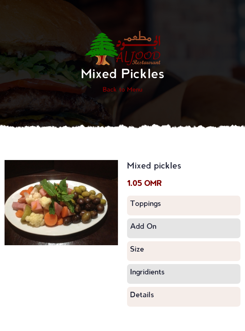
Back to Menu (122, 89)
